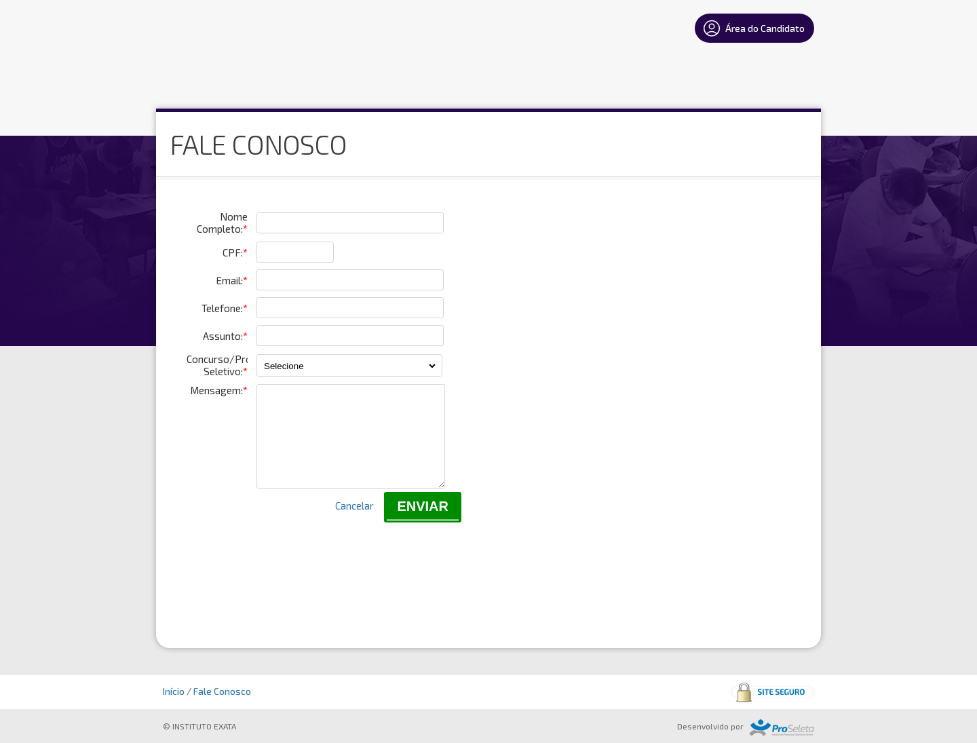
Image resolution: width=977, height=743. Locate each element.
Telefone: (225, 308)
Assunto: (225, 336)
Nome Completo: (222, 222)
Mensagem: (219, 390)
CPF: (235, 252)
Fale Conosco (222, 691)
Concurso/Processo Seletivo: (217, 365)
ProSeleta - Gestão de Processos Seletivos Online (781, 727)
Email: (232, 280)
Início (174, 691)
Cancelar (354, 522)
